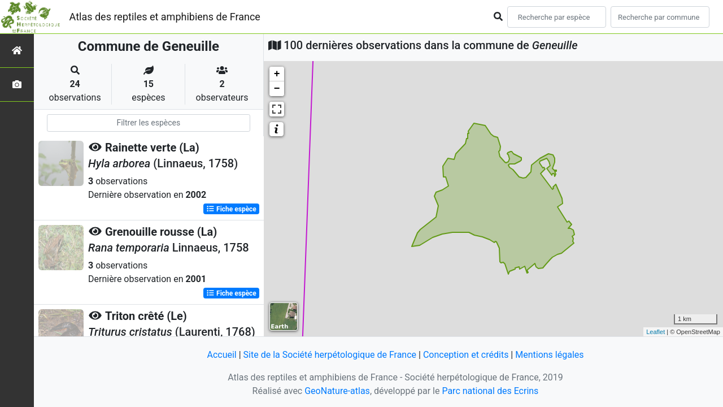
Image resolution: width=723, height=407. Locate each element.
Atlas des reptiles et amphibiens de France (164, 17)
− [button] (277, 89)
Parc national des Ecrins (490, 391)
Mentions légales (549, 354)
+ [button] (277, 74)
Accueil (221, 354)
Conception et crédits (466, 354)
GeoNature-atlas (337, 391)
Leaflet (655, 331)
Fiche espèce (231, 209)
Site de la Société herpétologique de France (329, 354)
